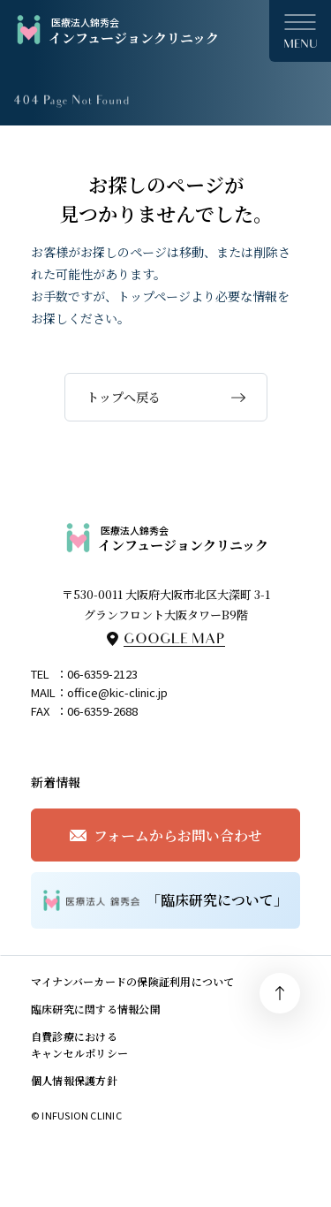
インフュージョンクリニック (116, 30)
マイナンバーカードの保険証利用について (133, 981)
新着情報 (55, 782)
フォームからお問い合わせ (178, 835)
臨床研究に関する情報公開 (96, 1008)
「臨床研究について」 (166, 900)
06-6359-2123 (102, 673)
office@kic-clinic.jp (117, 692)
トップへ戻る (124, 397)
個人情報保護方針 (74, 1080)
